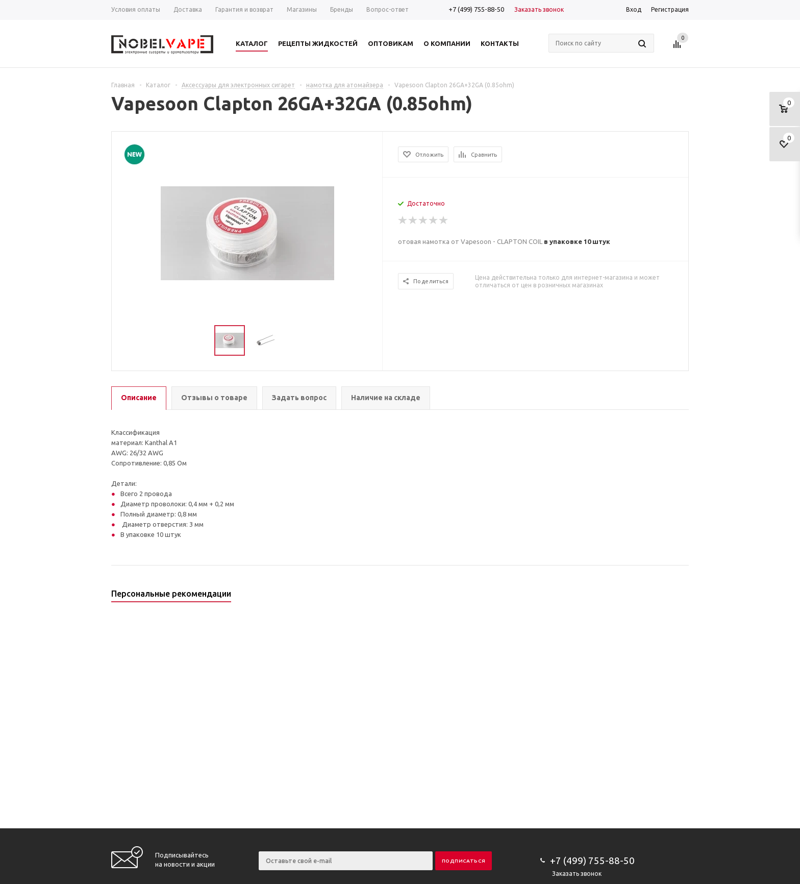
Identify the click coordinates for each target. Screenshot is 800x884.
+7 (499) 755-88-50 (476, 9)
